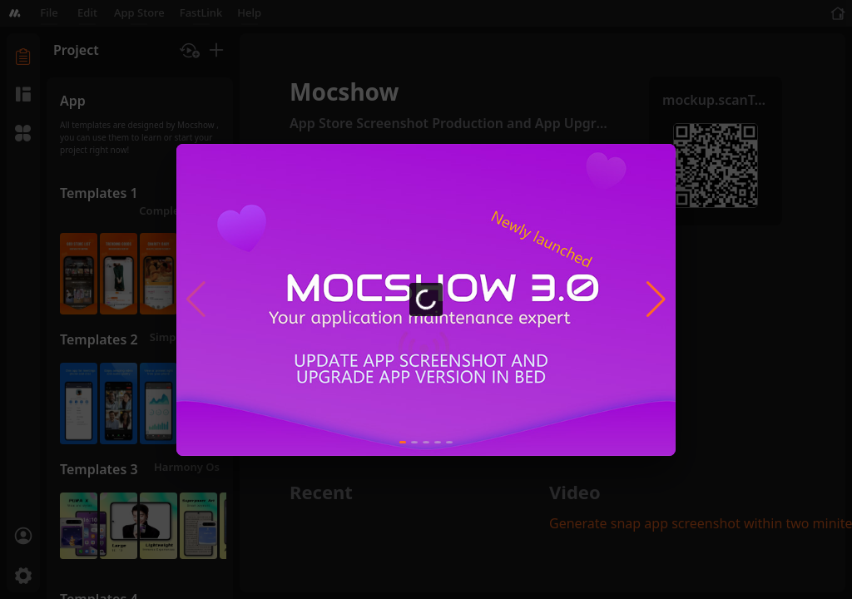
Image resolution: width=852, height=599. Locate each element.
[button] (656, 299)
